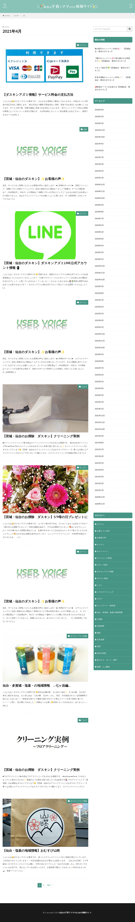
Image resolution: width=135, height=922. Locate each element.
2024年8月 (99, 212)
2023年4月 (99, 320)
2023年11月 (100, 273)
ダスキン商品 (102, 579)
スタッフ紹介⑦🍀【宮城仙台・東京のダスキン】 (112, 69)
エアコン (83, 45)
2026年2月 (99, 123)
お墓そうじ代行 (103, 531)
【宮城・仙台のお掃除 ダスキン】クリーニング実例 (41, 436)
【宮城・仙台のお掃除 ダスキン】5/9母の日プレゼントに (45, 517)
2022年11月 (100, 341)
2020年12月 (100, 497)
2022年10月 (100, 348)
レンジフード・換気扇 (106, 606)
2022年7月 (99, 368)
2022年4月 (99, 388)
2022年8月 (99, 361)
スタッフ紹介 (102, 565)
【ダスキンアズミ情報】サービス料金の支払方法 (38, 94)
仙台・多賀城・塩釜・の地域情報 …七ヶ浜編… (37, 685)
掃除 (99, 633)
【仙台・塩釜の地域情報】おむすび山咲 (31, 850)
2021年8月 (99, 443)
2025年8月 (99, 150)
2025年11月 (100, 130)
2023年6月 (99, 307)
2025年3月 (99, 164)
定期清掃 (100, 626)
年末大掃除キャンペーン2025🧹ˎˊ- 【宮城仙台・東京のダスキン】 (112, 78)
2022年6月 (99, 375)
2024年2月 (99, 252)
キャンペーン (102, 552)
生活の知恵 (101, 654)
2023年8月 (99, 293)
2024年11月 (100, 191)
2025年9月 (99, 144)
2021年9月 (99, 436)
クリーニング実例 (104, 558)
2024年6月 (99, 225)
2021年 (16, 16)
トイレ (99, 586)
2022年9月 (99, 354)
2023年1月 (99, 327)
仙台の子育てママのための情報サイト (75, 912)
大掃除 (99, 620)
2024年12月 (100, 184)
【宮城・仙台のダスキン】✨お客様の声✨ (34, 179)
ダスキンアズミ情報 (78, 636)
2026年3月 (99, 116)
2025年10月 (100, 137)
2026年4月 (99, 110)
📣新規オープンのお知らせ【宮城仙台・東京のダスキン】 (112, 88)
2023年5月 (99, 314)
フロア (84, 386)
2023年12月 (100, 266)
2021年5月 (99, 463)
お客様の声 (101, 538)
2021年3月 (99, 477)
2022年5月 (99, 382)
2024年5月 (99, 232)
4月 (24, 16)
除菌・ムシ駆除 (103, 667)
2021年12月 (100, 416)
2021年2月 (99, 484)
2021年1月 (99, 490)
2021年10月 (100, 429)
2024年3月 (99, 246)
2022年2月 (99, 402)
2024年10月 (100, 198)
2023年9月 (99, 286)
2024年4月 (99, 239)
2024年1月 (99, 259)
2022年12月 (100, 334)
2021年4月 (99, 470)
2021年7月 (99, 450)
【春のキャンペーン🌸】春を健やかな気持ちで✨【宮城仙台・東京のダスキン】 (112, 59)
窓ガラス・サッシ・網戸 (107, 660)
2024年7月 (99, 218)
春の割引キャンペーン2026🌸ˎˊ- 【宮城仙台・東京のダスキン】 (112, 49)
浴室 (85, 129)
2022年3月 (99, 395)
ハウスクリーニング (105, 592)
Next (48, 885)
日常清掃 (100, 640)
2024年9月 (99, 205)
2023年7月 (99, 300)
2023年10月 (100, 280)
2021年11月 (100, 422)
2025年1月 (99, 178)
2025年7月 (99, 157)
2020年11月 (100, 504)
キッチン (83, 467)
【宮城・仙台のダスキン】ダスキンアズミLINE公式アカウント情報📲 (45, 265)
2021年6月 (99, 456)
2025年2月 (99, 171)
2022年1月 (99, 409)
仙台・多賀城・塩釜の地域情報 (110, 613)
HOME (7, 16)
